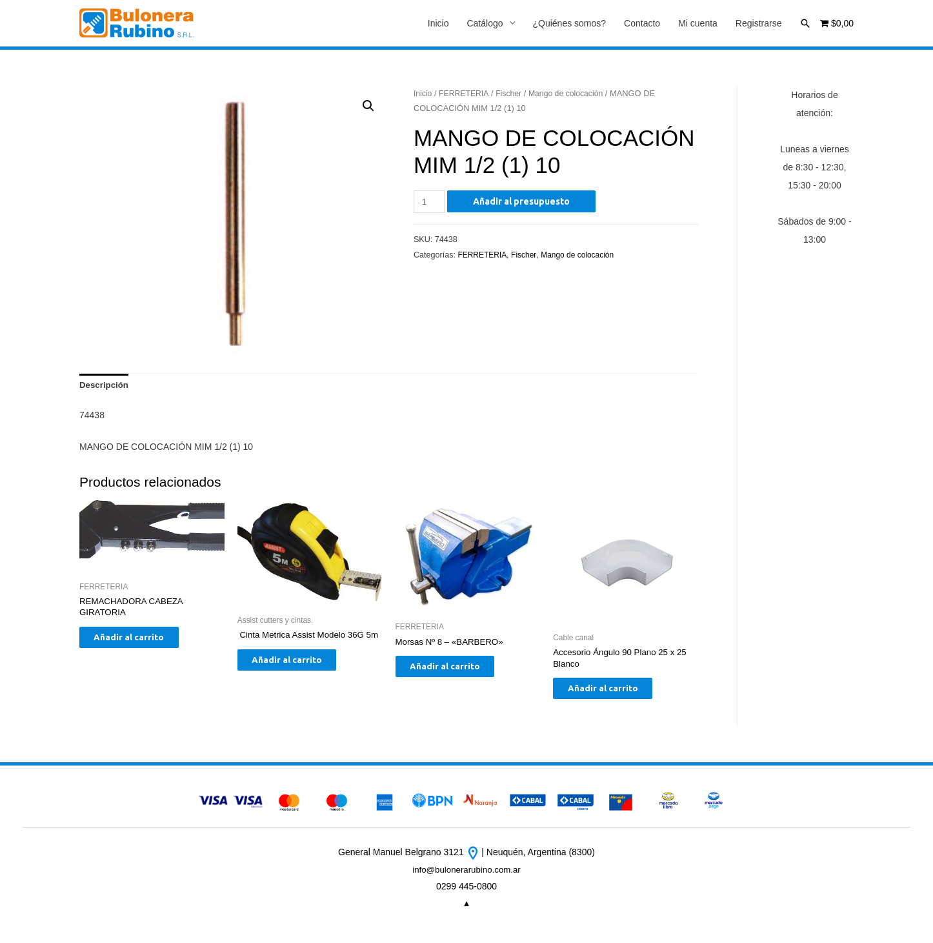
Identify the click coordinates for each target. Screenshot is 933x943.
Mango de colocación (572, 94)
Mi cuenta (697, 24)
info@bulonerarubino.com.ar (467, 877)
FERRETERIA (466, 94)
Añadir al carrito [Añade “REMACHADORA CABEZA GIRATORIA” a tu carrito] (140, 643)
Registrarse (759, 24)
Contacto (642, 24)
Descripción (105, 387)
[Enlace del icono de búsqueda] (805, 23)
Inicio (438, 24)
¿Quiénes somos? (570, 24)
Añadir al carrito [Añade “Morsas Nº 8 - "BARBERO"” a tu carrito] (456, 672)
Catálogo (484, 24)
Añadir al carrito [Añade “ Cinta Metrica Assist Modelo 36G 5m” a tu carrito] (298, 677)
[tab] (105, 387)
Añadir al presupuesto (523, 202)
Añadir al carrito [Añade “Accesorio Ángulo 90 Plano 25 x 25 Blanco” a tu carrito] (614, 694)
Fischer (512, 94)
